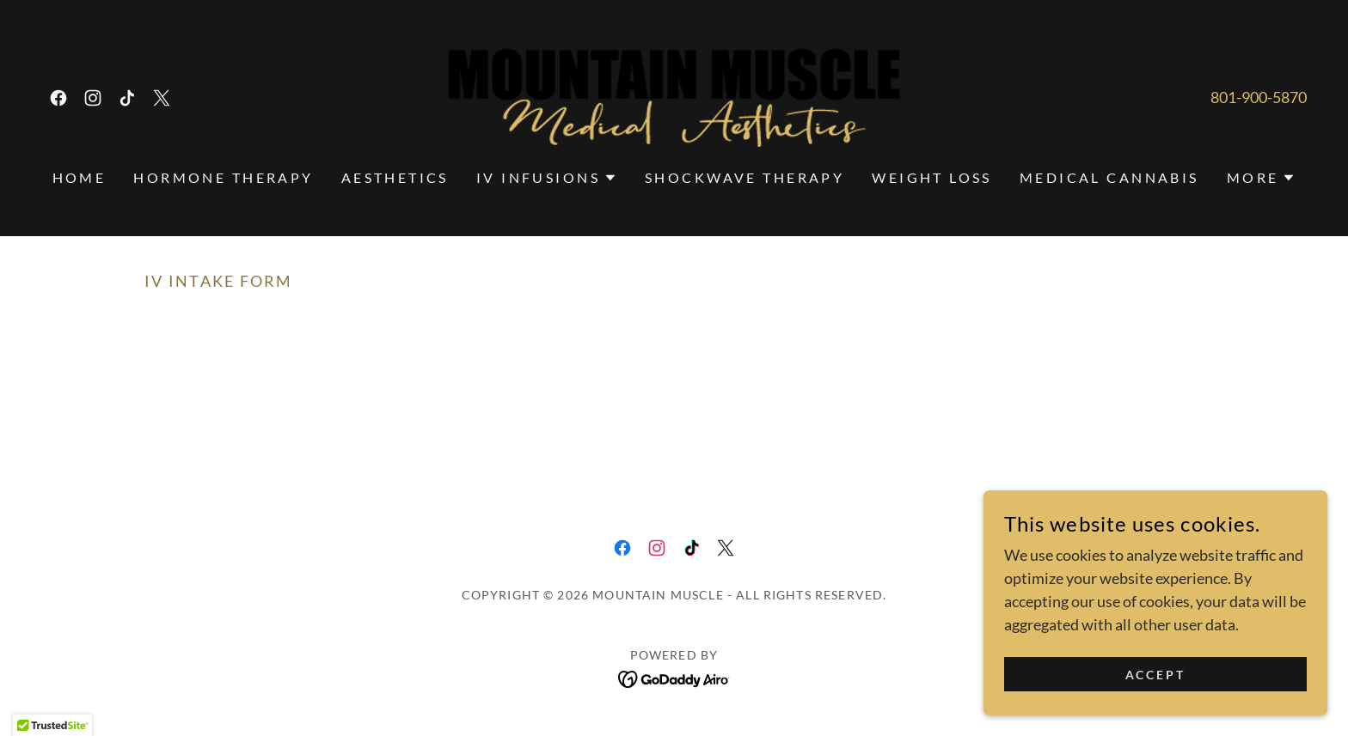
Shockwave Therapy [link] (744, 177)
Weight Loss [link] (932, 177)
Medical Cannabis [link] (1109, 177)
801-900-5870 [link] (1258, 97)
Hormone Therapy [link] (223, 177)
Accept (1155, 674)
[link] (58, 98)
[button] (546, 177)
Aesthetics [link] (395, 177)
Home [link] (79, 177)
